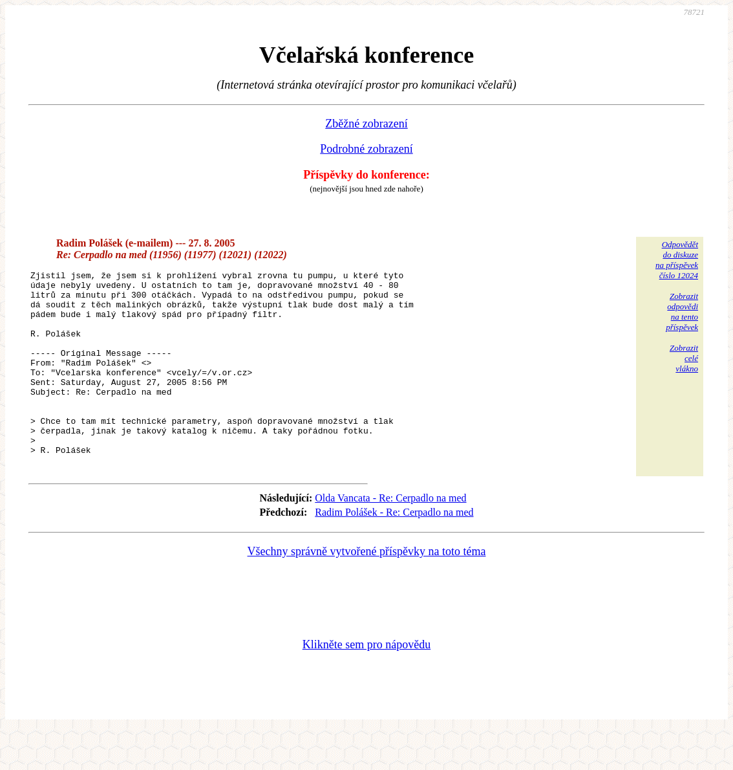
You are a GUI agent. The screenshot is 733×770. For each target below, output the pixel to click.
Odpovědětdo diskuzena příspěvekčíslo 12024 (676, 259)
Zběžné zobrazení (366, 123)
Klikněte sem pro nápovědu (366, 683)
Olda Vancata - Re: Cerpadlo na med (390, 536)
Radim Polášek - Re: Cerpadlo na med (394, 550)
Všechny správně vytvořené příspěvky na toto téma (367, 590)
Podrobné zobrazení (366, 148)
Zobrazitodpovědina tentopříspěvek (682, 311)
